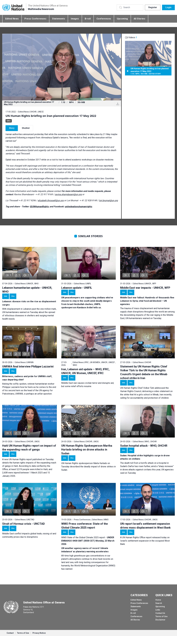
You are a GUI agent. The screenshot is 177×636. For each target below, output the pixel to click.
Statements (58, 18)
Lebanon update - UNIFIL (76, 287)
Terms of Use (161, 616)
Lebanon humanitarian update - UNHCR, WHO (27, 289)
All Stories (139, 18)
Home (158, 600)
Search (158, 603)
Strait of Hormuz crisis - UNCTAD (23, 523)
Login (168, 7)
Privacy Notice (39, 633)
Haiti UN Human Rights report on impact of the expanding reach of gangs (29, 447)
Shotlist (26, 128)
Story (11, 128)
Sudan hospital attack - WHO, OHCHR (143, 445)
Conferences (104, 18)
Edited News (12, 18)
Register (152, 7)
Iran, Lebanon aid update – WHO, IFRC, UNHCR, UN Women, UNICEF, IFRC (85, 371)
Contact (10, 633)
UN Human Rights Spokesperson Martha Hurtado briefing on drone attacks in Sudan (86, 449)
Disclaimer (160, 620)
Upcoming (122, 18)
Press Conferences (35, 18)
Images (75, 18)
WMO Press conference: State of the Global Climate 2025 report (84, 525)
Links (157, 610)
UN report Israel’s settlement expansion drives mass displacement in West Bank (145, 525)
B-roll (88, 18)
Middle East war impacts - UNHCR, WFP (145, 287)
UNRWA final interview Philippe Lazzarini (28, 366)
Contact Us (160, 613)
